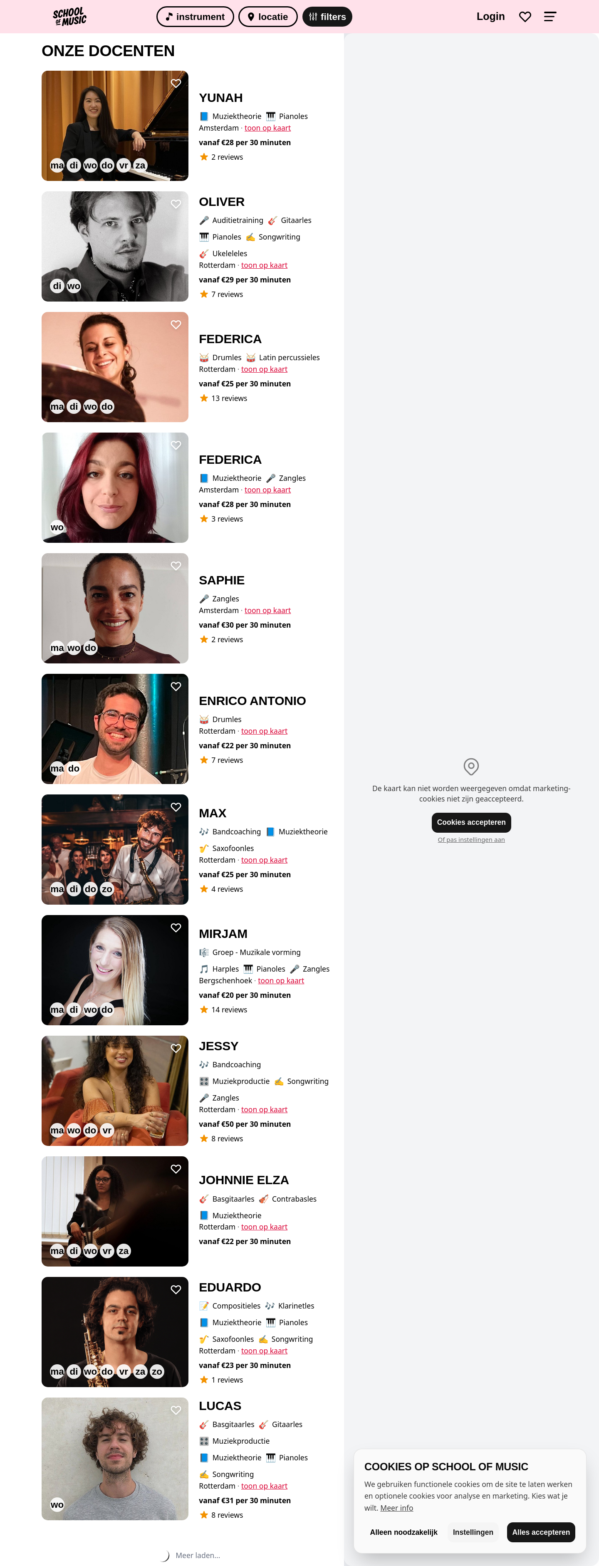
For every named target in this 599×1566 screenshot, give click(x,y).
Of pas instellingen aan (471, 839)
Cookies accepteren (471, 822)
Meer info (396, 1508)
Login (491, 16)
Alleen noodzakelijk (404, 1532)
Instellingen (473, 1532)
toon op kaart (268, 128)
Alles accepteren (541, 1532)
